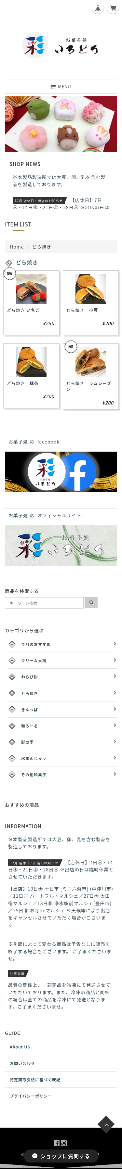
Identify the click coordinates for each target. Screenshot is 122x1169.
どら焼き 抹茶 (23, 383)
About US (20, 1046)
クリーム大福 (34, 660)
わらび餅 (29, 676)
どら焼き (29, 693)
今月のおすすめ (36, 644)
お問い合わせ (22, 1063)
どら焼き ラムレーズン (89, 386)
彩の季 (27, 742)
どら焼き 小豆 (82, 310)
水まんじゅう (34, 758)
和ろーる (29, 725)
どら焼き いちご (23, 310)
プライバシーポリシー (31, 1095)
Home (17, 246)
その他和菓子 (34, 774)
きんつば (29, 709)
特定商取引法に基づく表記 (35, 1079)
